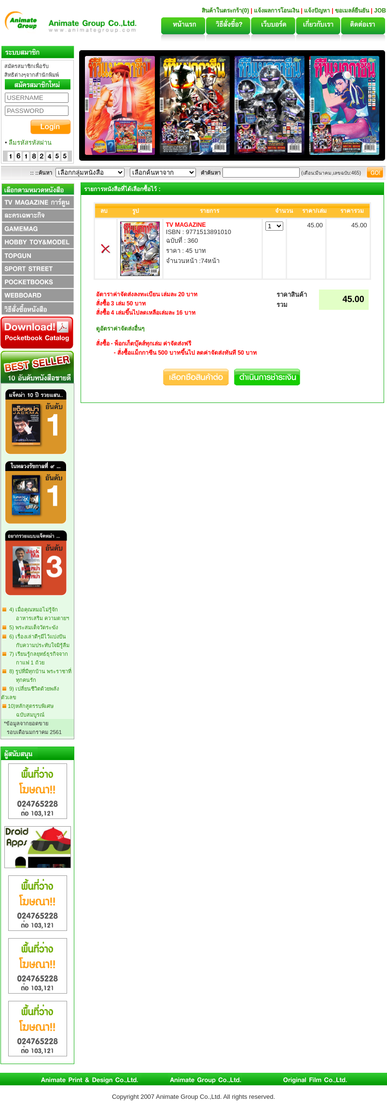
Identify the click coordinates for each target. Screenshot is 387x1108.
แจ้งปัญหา (317, 10)
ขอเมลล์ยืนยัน (352, 10)
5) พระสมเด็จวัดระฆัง (32, 627)
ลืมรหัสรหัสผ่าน (30, 142)
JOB (380, 10)
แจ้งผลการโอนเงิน (276, 10)
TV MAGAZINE (186, 225)
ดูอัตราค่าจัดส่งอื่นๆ (120, 328)
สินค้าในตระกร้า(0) (226, 10)
